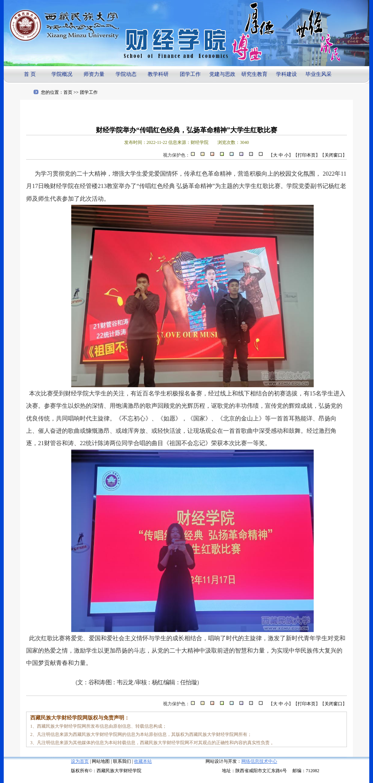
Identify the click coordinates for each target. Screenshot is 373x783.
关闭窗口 (333, 155)
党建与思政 (222, 74)
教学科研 (158, 74)
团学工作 (190, 74)
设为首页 (80, 761)
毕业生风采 (318, 74)
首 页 (30, 74)
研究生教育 (254, 74)
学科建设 (286, 74)
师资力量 (94, 74)
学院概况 (61, 74)
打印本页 (307, 155)
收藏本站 (143, 761)
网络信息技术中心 (259, 761)
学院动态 (126, 74)
